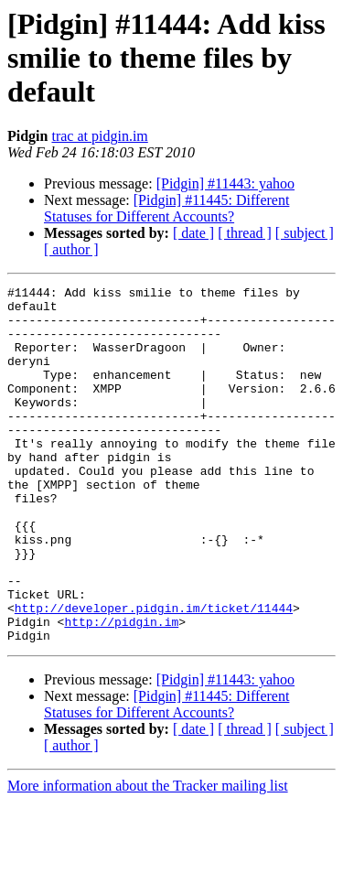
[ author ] (71, 249)
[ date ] (193, 233)
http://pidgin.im (121, 690)
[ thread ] (245, 233)
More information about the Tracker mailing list (147, 857)
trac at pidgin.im (99, 136)
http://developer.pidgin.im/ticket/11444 (154, 673)
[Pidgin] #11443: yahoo (225, 183)
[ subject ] (304, 233)
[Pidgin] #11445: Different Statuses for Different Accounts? (166, 208)
